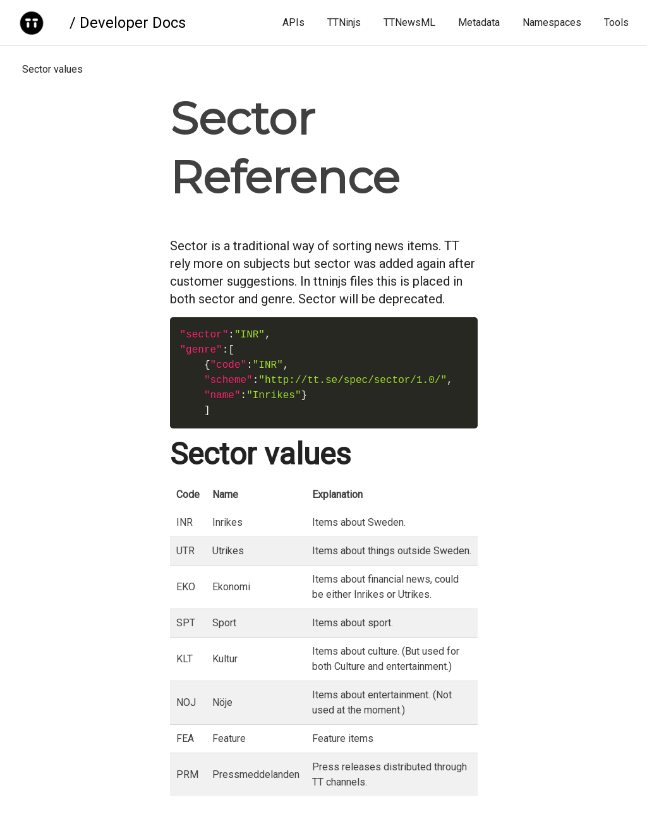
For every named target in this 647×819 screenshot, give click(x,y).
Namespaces (552, 22)
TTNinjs (344, 22)
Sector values (52, 69)
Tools (616, 22)
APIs (293, 22)
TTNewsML (409, 22)
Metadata (479, 22)
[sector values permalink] (163, 454)
